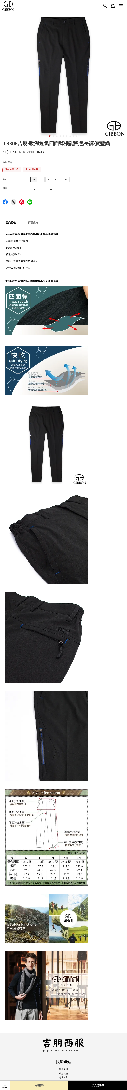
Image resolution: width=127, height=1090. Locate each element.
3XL (65, 179)
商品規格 (33, 222)
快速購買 (39, 1085)
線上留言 (63, 1077)
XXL (57, 179)
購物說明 (63, 1069)
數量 (4, 187)
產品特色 (11, 222)
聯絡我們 (63, 1073)
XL (49, 179)
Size (4, 179)
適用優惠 (7, 162)
